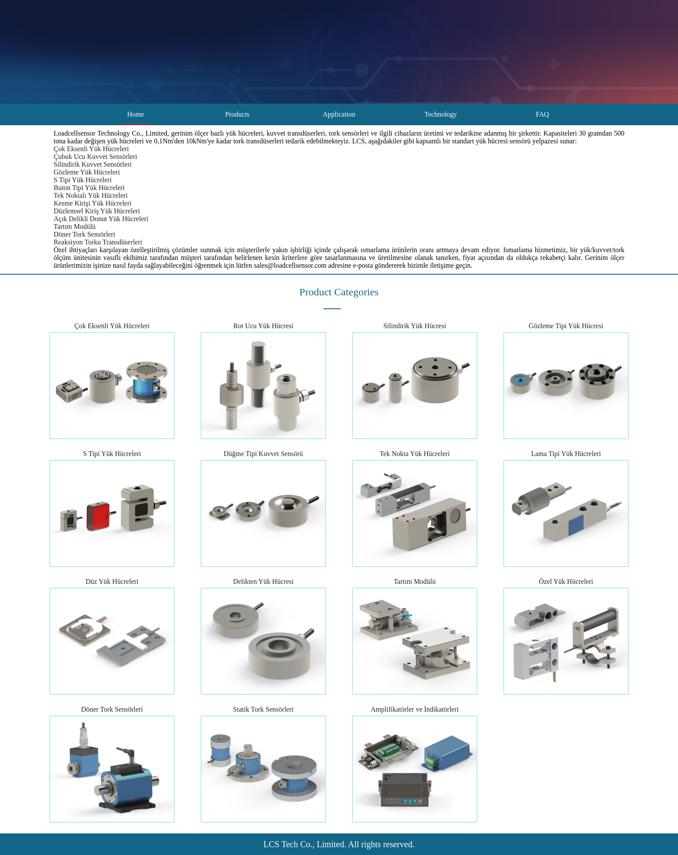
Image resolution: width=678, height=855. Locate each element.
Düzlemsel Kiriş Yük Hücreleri (97, 211)
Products (237, 114)
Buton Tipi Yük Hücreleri (89, 187)
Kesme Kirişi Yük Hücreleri (92, 203)
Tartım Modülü (75, 226)
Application (339, 114)
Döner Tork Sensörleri (84, 234)
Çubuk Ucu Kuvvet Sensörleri (95, 156)
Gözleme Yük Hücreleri (87, 172)
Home (135, 114)
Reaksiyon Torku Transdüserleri (98, 242)
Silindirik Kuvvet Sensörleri (92, 164)
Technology (441, 114)
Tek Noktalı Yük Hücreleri (91, 195)
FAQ (542, 114)
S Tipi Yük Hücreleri (83, 180)
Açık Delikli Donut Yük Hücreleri (101, 218)
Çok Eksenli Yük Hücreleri (91, 148)
